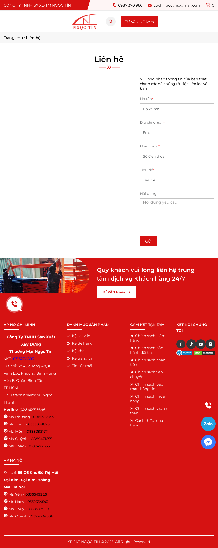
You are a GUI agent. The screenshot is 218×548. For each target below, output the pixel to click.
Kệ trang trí (79, 358)
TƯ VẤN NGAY (139, 21)
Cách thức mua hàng (146, 422)
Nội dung (149, 193)
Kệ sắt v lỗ (78, 335)
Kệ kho (75, 350)
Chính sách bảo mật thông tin (146, 386)
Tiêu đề (147, 170)
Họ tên (146, 98)
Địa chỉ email (152, 122)
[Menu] (64, 21)
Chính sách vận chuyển (146, 374)
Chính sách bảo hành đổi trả (146, 350)
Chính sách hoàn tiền (147, 362)
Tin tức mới (79, 365)
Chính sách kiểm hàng (147, 338)
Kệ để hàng (80, 343)
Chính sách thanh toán (148, 410)
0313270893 (23, 358)
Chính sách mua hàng (147, 398)
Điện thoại (150, 146)
